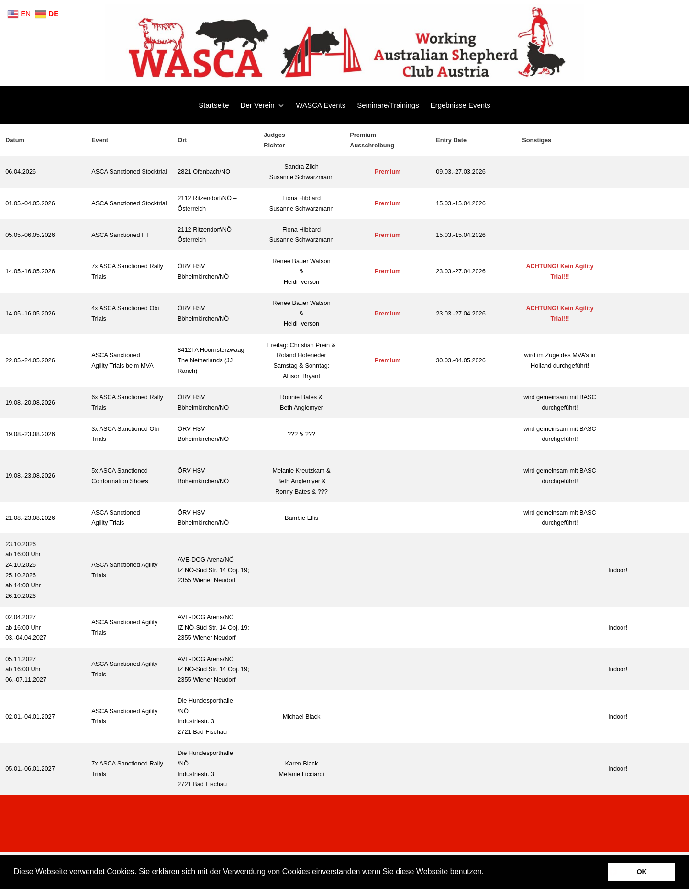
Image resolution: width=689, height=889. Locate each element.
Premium (388, 171)
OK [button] (641, 872)
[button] (487, 872)
